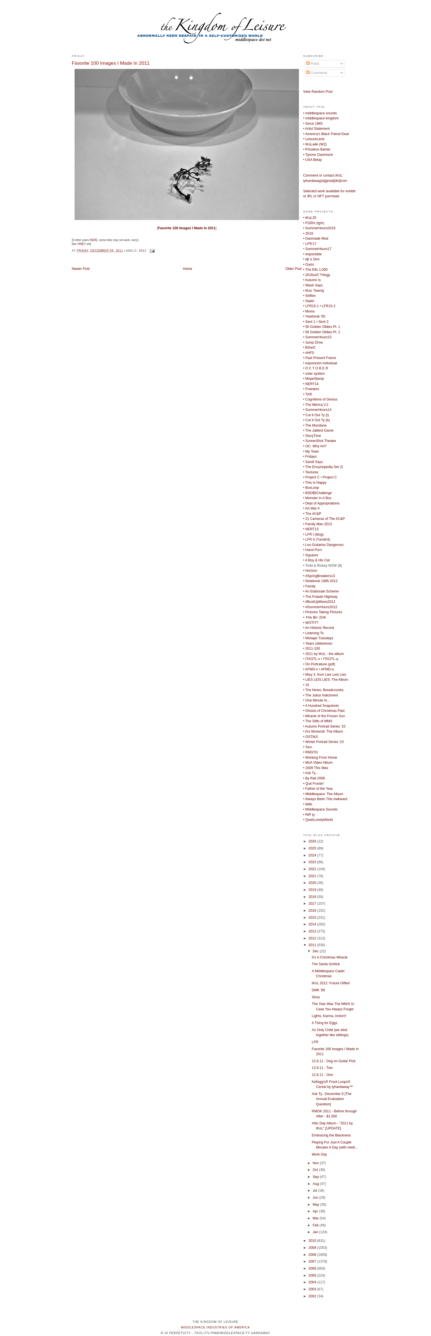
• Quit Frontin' (313, 784)
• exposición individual (320, 363)
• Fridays (310, 457)
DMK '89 (318, 990)
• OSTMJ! (310, 737)
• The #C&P (312, 514)
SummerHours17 (318, 249)
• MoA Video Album (318, 763)
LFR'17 (310, 244)
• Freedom (311, 389)
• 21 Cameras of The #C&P (324, 519)
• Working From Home (320, 758)
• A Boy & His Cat (316, 560)
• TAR (307, 394)
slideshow (323, 643)
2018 (312, 897)
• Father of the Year (318, 789)
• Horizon (310, 571)
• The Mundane (315, 425)
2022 (312, 869)
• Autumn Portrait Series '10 (324, 726)
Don (316, 259)
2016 (312, 911)
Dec (316, 951)
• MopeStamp (313, 379)
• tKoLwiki (310, 144)
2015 (312, 918)
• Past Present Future (319, 358)
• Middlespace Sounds (320, 809)
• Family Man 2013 (317, 524)
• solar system (314, 374)
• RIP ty (309, 815)
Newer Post (81, 269)
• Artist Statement (316, 129)
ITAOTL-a (330, 659)
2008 (312, 1255)
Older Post (293, 269)
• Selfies (309, 296)
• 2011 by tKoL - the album (323, 654)
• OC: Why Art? (314, 446)
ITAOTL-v (312, 659)
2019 (312, 890)
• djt (306, 259)
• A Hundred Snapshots (321, 706)
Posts (312, 64)
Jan (316, 1232)
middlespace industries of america (215, 1327)
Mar (316, 1218)
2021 (312, 876)
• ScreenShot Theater (319, 441)
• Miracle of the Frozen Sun (324, 716)
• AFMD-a (326, 669)
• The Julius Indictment (320, 695)
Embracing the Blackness (331, 1135)
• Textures (310, 472)
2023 (312, 862)
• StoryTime (312, 436)
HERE (94, 240)
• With (307, 804)
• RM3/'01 (310, 752)
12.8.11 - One (322, 1075)
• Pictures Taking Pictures (322, 612)
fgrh (320, 223)
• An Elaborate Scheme (321, 591)
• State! (308, 301)
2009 (312, 1248)
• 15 (306, 685)
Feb (316, 1225)
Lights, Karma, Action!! (329, 1016)
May (316, 1205)
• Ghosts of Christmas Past (324, 711)
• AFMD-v (310, 669)
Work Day (319, 1154)
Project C (330, 477)
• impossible (312, 254)
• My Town (311, 451)
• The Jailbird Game (318, 430)
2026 (312, 841)
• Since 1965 (313, 124)
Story (316, 997)
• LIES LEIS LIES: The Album (325, 680)
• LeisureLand (313, 139)
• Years (308, 643)
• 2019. (308, 233)
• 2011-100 (311, 648)
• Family (309, 586)
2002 (312, 1296)
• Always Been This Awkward (325, 799)
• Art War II (311, 508)
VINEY (81, 244)
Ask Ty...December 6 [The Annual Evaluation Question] (332, 1099)
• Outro (308, 265)
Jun (316, 1198)
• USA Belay (312, 160)
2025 (312, 848)
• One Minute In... (316, 700)
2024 (312, 855)
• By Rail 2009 (314, 778)
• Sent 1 (309, 322)
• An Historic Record (318, 628)
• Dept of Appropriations (321, 503)
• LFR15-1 (311, 306)
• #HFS (308, 353)
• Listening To (313, 633)
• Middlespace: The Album (323, 794)
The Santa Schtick (326, 964)
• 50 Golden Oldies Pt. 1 (321, 327)
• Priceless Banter (317, 149)
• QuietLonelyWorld (318, 820)
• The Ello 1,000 (315, 270)
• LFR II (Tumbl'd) (316, 539)
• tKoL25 (309, 218)
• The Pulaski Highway (320, 597)
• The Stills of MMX (317, 721)
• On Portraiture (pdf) (319, 664)
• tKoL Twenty (313, 291)
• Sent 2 (322, 322)
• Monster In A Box (317, 498)
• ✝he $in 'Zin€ (314, 617)
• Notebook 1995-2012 (320, 581)
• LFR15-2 (327, 306)
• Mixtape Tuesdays (318, 638)
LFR (315, 1042)
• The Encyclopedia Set (321, 467)
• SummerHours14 (317, 410)
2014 (312, 924)
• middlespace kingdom (321, 118)
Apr (316, 1211)
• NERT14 (311, 384)
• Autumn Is (312, 280)
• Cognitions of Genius (320, 399)
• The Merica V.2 (315, 405)
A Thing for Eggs (324, 1023)
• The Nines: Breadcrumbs (323, 690)
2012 (142, 250)
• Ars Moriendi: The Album (323, 731)
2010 (312, 1241)
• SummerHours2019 (319, 228)
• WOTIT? (310, 623)
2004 (312, 1282)
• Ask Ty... (310, 773)
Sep (316, 1177)
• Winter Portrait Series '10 (323, 742)
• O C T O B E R (315, 368)
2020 (312, 883)
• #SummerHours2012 (320, 607)
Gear (326, 134)
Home (187, 269)
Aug (316, 1184)
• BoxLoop (311, 488)
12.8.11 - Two (322, 1068)
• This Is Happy (314, 483)
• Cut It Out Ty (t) (316, 415)
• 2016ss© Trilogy (316, 275)
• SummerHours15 (317, 337)
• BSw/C (309, 347)
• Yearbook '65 (314, 316)
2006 (312, 1268)
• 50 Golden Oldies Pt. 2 (321, 332)
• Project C (311, 477)
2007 (312, 1261)
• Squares (310, 555)
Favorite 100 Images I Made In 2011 (111, 63)
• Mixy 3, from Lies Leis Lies (324, 675)
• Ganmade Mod (315, 238)
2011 (312, 945)
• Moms (309, 311)
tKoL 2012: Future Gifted (331, 983)
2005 (312, 1275)
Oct (316, 1170)
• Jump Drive (313, 342)
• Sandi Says (313, 462)
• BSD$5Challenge (317, 493)
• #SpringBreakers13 (319, 576)
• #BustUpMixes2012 (319, 602)
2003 (312, 1289)
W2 (323, 144)
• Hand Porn (312, 550)
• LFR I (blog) (313, 534)
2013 (312, 931)
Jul (315, 1191)
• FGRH (309, 223)
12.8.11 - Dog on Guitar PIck (334, 1061)
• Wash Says (313, 285)
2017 (312, 904)
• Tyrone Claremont (318, 155)
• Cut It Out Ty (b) (316, 420)
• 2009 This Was (315, 768)
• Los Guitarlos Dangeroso (323, 545)
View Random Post (318, 92)
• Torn (307, 747)
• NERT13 (311, 529)
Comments (316, 73)
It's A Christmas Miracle (330, 957)
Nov (316, 1163)
